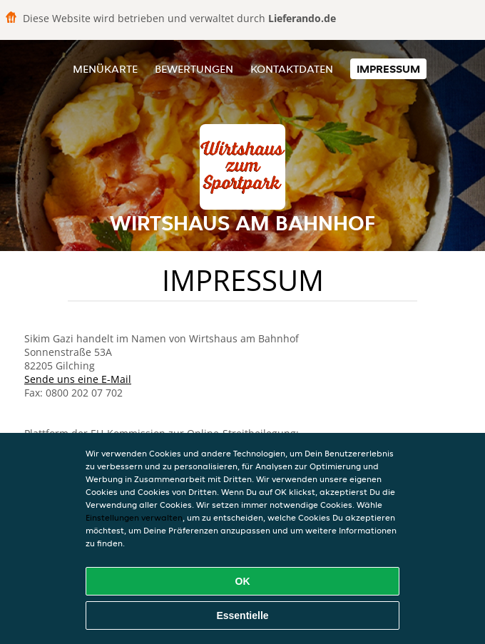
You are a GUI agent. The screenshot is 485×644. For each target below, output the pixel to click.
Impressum (388, 68)
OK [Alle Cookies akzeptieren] (242, 581)
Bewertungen (194, 68)
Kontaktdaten (291, 68)
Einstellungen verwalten (134, 517)
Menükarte (105, 68)
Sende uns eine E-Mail (77, 379)
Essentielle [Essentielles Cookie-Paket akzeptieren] (242, 615)
